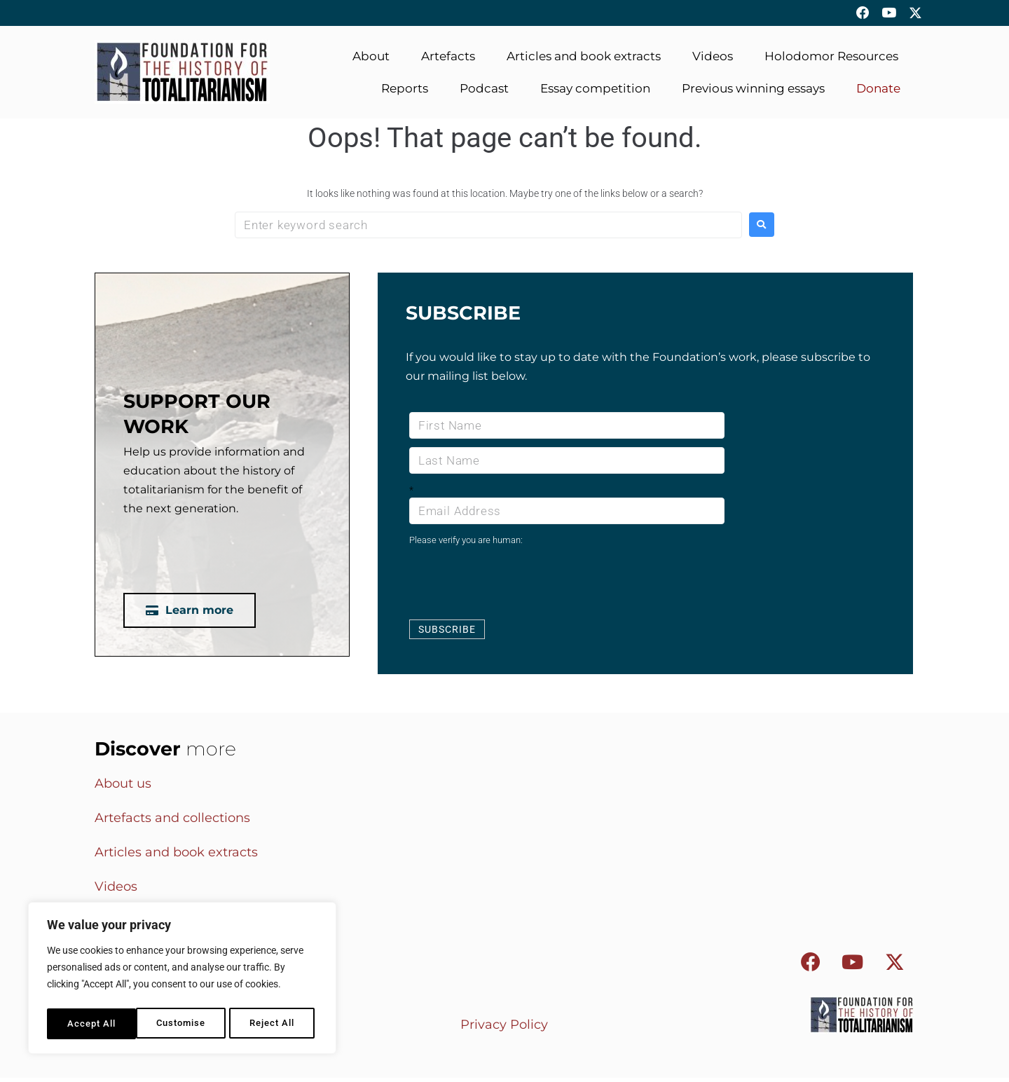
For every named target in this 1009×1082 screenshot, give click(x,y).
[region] (182, 980)
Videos (712, 61)
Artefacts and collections (172, 822)
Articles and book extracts (584, 61)
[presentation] (515, 586)
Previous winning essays (753, 93)
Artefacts (448, 61)
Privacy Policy (504, 1028)
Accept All (274, 1023)
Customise (91, 1023)
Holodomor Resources (831, 61)
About (371, 61)
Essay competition (595, 93)
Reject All (183, 1023)
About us (123, 788)
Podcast (484, 93)
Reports (404, 93)
